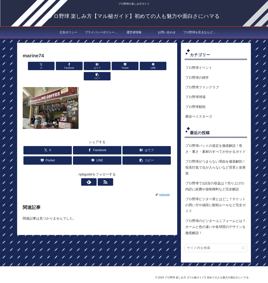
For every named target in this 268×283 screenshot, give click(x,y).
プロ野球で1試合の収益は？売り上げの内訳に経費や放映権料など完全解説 (214, 186)
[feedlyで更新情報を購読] (93, 171)
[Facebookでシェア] (59, 66)
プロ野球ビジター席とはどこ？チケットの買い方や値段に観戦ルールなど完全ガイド (215, 205)
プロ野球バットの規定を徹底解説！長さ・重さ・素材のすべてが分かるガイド (215, 149)
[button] (160, 66)
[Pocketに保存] (110, 66)
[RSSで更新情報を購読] (101, 171)
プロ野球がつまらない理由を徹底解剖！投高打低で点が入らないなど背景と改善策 (215, 167)
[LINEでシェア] (135, 66)
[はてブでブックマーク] (85, 66)
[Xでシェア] (35, 66)
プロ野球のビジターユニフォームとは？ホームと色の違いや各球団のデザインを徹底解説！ (215, 227)
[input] (216, 248)
